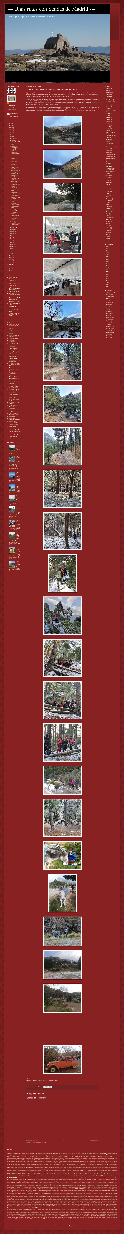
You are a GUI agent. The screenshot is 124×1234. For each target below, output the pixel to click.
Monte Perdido (63, 1188)
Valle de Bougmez (92, 1215)
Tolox (97, 1212)
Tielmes (90, 1212)
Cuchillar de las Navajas (12, 1169)
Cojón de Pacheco (87, 1165)
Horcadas (71, 1177)
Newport (42, 1191)
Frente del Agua (44, 1173)
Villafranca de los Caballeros (12, 1218)
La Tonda (40, 1182)
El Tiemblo (37, 1172)
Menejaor (59, 1187)
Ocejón (64, 1191)
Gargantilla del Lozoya (41, 1175)
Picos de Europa (110, 147)
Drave (28, 1170)
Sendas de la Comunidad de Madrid (14, 419)
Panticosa (37, 1193)
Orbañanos (92, 1191)
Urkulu (8, 1215)
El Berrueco (51, 1170)
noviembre (13, 227)
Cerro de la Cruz (62, 1164)
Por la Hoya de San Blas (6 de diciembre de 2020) (15, 199)
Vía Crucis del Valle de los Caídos (94, 1217)
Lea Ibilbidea (54, 1184)
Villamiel (24, 1218)
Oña (89, 1191)
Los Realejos (106, 1184)
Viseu (41, 1218)
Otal (108, 1191)
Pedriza (38, 1088)
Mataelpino (41, 1187)
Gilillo (71, 1175)
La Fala (70, 1181)
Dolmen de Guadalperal (17, 1170)
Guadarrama (109, 123)
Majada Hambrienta (63, 1185)
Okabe (76, 1191)
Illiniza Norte (71, 1179)
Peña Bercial (52, 1195)
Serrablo (63, 1207)
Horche (93, 1177)
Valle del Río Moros (35, 1217)
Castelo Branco (58, 1162)
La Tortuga (49, 1182)
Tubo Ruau (79, 1214)
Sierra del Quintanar (36, 1210)
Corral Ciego (75, 1167)
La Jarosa (100, 1181)
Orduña (99, 1191)
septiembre (13, 231)
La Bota (41, 1181)
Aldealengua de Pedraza (12, 1153)
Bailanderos (114, 1155)
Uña (107, 1214)
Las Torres (45, 1184)
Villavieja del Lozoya (34, 1218)
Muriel (86, 1190)
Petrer (101, 1196)
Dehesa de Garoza (84, 1169)
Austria (107, 195)
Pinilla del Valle (23, 1199)
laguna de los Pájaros (64, 1182)
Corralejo (80, 1167)
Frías (58, 1173)
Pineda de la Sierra (15, 1199)
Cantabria (108, 105)
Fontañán (35, 1173)
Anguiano (113, 1153)
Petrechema (97, 1196)
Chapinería (30, 1165)
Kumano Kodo (15, 1181)
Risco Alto (100, 1202)
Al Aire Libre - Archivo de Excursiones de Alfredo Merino (14, 326)
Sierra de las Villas (74, 1209)
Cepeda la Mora (33, 1164)
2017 (10, 255)
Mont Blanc (29, 1188)
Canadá (108, 200)
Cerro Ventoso (20, 1165)
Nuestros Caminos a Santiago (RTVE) (14, 390)
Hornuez (96, 1177)
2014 (10, 262)
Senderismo (43, 1088)
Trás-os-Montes (42, 1214)
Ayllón (107, 96)
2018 (10, 253)
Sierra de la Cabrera (36, 1209)
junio (11, 238)
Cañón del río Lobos (100, 1161)
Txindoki (95, 1214)
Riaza (60, 1202)
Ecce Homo (38, 1170)
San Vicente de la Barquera (65, 1205)
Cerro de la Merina (70, 1164)
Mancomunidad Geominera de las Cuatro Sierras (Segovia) (13, 373)
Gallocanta (102, 1173)
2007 (107, 250)
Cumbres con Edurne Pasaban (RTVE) (14, 355)
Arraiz (49, 1155)
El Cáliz (59, 1170)
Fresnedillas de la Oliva (51, 1173)
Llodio (86, 1184)
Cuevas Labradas (77, 1169)
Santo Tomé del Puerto (94, 1205)
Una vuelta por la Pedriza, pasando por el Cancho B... (15, 160)
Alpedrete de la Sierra (53, 1153)
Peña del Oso (105, 1195)
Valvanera (59, 1217)
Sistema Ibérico (110, 171)
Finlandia (26, 1173)
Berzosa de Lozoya (79, 1156)
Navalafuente (114, 1190)
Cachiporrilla (61, 1159)
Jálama (106, 1179)
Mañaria (18, 1187)
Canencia (68, 1161)
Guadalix (115, 1175)
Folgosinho (30, 1173)
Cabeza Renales (18, 1159)
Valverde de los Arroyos (67, 1217)
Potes (76, 1199)
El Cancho (63, 1170)
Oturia (8, 1193)
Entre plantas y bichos (14, 291)
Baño (36, 1156)
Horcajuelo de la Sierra (86, 1177)
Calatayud (76, 1159)
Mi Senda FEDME (13, 376)
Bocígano (91, 1156)
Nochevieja (109, 319)
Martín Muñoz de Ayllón (34, 1187)
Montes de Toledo (110, 135)
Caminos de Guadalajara (12, 341)
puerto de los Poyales (70, 1201)
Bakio (8, 1156)
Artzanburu (64, 1155)
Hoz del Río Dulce (33, 1179)
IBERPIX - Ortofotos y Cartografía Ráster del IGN (14, 365)
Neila (24, 1191)
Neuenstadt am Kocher (36, 1191)
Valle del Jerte (21, 1217)
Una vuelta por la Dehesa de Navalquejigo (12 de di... (15, 188)
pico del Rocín (53, 1198)
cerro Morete (111, 1164)
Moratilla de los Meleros (50, 1190)
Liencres (71, 1184)
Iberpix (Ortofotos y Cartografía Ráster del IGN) (14, 295)
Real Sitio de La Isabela (19, 1202)
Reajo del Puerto (10, 1202)
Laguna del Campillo (73, 1182)
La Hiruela (83, 1181)
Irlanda (107, 219)
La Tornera (44, 1182)
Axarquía (102, 1155)
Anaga (94, 1153)
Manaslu (111, 1185)
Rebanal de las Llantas (29, 1202)
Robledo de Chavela (32, 1204)
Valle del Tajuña (50, 1217)
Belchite (62, 1156)
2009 (107, 254)
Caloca (87, 1159)
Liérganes (75, 1184)
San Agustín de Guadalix (22, 1205)
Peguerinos (20, 1195)
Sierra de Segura (110, 160)
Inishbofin (80, 1179)
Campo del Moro (29, 1161)
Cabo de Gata (109, 99)
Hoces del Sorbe (61, 1177)
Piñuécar (30, 1199)
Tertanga (73, 1212)
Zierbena (80, 1218)
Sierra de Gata (15, 1209)
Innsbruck (84, 1179)
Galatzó (83, 1173)
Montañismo (109, 317)
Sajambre (115, 1204)
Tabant (40, 1212)
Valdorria (73, 1215)
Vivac (43, 1218)
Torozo (115, 1212)
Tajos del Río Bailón (46, 1212)
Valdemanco (22, 1215)
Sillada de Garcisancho (89, 1210)
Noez (51, 1191)
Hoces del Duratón (45, 1177)
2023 (10, 130)
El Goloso (98, 1170)
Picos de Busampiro (83, 1198)
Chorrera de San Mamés (49, 1165)
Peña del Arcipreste (91, 1195)
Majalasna (84, 1185)
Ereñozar (61, 1172)
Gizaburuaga (78, 1175)
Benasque (66, 1156)
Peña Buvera (70, 1195)
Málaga (88, 1185)
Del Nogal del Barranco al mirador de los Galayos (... (14, 166)
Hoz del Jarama (26, 1179)
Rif (72, 1202)
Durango (31, 1170)
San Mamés (41, 1205)
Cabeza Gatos (94, 1158)
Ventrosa (85, 1217)
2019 (10, 251)
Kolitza (11, 1181)
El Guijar (102, 1170)
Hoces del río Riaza (53, 1177)
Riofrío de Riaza (93, 1202)
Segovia (108, 152)
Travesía (108, 336)
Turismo (108, 338)
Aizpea (79, 1152)
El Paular (19, 1172)
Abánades (65, 1152)
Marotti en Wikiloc (13, 299)
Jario (116, 1179)
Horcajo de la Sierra (77, 1177)
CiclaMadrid (12, 346)
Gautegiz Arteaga (58, 1175)
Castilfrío (77, 1162)
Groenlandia (109, 217)
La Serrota (31, 1182)
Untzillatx (104, 1214)
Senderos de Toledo (14, 424)
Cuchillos (19, 1169)
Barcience (39, 1156)
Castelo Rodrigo (72, 1162)
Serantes (45, 1207)
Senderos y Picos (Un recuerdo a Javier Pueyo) (14, 314)
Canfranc (72, 1161)
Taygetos (56, 1212)
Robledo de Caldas (24, 1204)
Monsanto (24, 1188)
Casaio (25, 1162)
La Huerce (88, 1181)
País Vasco (109, 143)
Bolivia (107, 197)
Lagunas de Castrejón (90, 1182)
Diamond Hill (9, 1170)
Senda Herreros (24, 1207)
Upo (108, 1214)
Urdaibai (115, 1214)
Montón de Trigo (26, 1190)
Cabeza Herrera (107, 1158)
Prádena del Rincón (93, 1199)
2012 (10, 266)
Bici (107, 300)
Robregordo (50, 1204)
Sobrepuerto (110, 1210)
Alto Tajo (108, 90)
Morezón (61, 1190)
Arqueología (109, 296)
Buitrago (33, 1158)
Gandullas (109, 1173)
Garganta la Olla (33, 1175)
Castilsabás (89, 1162)
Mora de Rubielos (33, 1190)
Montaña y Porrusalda (14, 301)
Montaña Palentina (110, 132)
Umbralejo (100, 1214)
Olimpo (81, 1191)
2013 (10, 264)
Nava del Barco (98, 1190)
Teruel (107, 177)
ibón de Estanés (52, 1179)
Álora (43, 1153)
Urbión (107, 181)
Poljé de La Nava (51, 1199)
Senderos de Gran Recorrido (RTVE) (13, 422)
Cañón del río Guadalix (91, 1161)
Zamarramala (53, 1218)
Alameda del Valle (85, 1152)
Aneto (109, 1153)
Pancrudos (33, 1193)
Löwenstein (111, 1184)
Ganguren (9, 1175)
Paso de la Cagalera (92, 1193)
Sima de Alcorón (97, 1210)
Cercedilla (42, 1164)
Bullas (40, 1158)
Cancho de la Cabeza (50, 1161)
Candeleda (63, 1161)
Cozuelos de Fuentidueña (103, 1167)
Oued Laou (12, 1193)
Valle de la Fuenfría (102, 1215)
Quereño (100, 1201)
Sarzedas (111, 1205)
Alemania (108, 191)
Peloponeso (29, 1195)
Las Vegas (50, 1184)
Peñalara (44, 1196)
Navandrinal (9, 1191)
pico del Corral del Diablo (32, 1198)
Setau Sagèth (80, 1207)
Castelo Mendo (66, 1162)
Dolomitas (24, 1170)
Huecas (39, 1179)
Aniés (8, 1155)
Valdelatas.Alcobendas (14, 1215)
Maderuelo (40, 1185)
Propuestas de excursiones (12, 307)
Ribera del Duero (64, 1202)
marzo (12, 244)
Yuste (49, 1218)
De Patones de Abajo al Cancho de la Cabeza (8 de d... (15, 205)
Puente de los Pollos (27, 1201)
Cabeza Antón (72, 1158)
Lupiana (15, 1185)
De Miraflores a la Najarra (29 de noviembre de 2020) (14, 217)
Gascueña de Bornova (50, 1175)
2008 (107, 252)
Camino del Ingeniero (112, 1159)
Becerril (58, 1156)
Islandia (108, 221)
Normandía (54, 1191)
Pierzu (96, 1198)
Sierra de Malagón (92, 1209)
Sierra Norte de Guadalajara (12, 427)
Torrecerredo (14, 1214)
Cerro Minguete (105, 1164)
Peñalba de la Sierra (51, 1196)
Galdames (95, 1173)
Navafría (109, 1190)
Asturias (108, 94)
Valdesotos (63, 1215)
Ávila (107, 184)
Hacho (27, 1177)
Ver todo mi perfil (11, 109)
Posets (73, 1199)
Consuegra (56, 1167)
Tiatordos (87, 1212)
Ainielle (76, 1152)
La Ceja (55, 1181)
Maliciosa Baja (102, 1185)
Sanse (72, 1205)
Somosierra (22, 1212)
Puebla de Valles (19, 1201)
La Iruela (92, 1181)
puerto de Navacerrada (80, 1201)
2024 (10, 128)
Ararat (26, 1155)
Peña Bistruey (65, 1195)
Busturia (53, 1158)
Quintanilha (104, 1201)
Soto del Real (31, 1212)
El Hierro (108, 117)
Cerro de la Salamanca (79, 1164)
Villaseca (28, 1218)
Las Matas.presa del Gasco (22, 1184)
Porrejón (65, 1199)
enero (12, 248)
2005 (107, 246)
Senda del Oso (18, 1207)
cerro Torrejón (14, 1165)
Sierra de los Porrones (83, 1209)
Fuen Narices (65, 1173)
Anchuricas (100, 1153)
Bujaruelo (37, 1158)
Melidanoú (55, 1187)
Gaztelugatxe (64, 1175)
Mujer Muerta (70, 1190)
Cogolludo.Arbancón (79, 1165)
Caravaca (9, 1162)
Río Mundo (84, 1202)
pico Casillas (110, 1196)
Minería (108, 315)
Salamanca (109, 150)
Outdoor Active (12, 392)
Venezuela (108, 240)
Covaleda (90, 1167)
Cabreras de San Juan (50, 1159)
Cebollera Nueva (14, 1164)
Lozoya (115, 1184)
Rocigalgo (55, 1204)
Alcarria (108, 88)
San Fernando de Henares (33, 1205)
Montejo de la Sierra (70, 1188)
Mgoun (80, 1187)
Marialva (21, 1187)
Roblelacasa (45, 1204)
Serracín (66, 1207)
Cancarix (43, 1161)
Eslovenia (108, 208)
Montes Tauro (10, 1190)
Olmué (87, 1191)
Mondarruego (19, 1188)
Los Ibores (89, 1184)
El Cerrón (73, 1170)
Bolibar (105, 1156)
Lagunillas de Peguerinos (109, 1182)
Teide (60, 1212)
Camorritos (17, 1161)
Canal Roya (38, 1161)
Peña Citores (76, 1195)
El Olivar (11, 1172)
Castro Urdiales (102, 1162)
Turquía (108, 238)
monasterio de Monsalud (112, 1187)
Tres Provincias (64, 1214)
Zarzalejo (70, 1218)
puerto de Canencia (36, 1201)
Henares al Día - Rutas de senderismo (14, 360)
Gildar (68, 1175)
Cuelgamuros (23, 1169)
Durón (34, 1170)
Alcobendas (114, 1152)
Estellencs (115, 1172)
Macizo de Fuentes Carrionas (28, 1185)
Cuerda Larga (42, 1169)
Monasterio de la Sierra (102, 1187)
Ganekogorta (114, 1173)
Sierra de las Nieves (65, 1209)
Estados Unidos (110, 210)
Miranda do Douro (93, 1187)
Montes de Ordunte (89, 1188)
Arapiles (23, 1155)
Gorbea (82, 1175)
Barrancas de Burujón (46, 1156)
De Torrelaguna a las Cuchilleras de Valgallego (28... (15, 223)
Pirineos (108, 148)
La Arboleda (30, 1181)
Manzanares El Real (11, 1187)
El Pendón (23, 1172)
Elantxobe (45, 1172)
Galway (105, 1173)
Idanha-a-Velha (66, 1179)
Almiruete (35, 1153)
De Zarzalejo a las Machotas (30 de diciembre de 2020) (15, 142)
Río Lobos (80, 1202)
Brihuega (20, 1158)
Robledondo (39, 1204)
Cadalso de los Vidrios (69, 1159)
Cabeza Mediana (11, 1159)
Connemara (51, 1167)
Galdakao (90, 1173)
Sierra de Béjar (109, 156)
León (107, 127)
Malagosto (92, 1185)
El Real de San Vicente (30, 1172)
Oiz (69, 1191)
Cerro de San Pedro (89, 1164)
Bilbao (87, 1156)
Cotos (86, 1167)
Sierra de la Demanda (109, 162)
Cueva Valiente (70, 1169)
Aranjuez (20, 1155)
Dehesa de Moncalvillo (93, 1169)
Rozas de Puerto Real (72, 1204)
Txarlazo (92, 1214)
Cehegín (23, 1164)
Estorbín (9, 1173)
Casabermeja (21, 1162)
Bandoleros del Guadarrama (12, 281)
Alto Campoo (63, 1153)
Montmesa (20, 1190)
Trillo (69, 1214)
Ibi (48, 1179)
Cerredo (47, 1164)
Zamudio (57, 1218)
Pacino (16, 1193)
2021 (10, 134)
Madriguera (48, 1185)
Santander (87, 1205)
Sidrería (108, 334)
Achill (72, 1152)
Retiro (40, 1202)
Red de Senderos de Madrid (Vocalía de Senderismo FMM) (14, 407)
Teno (71, 1212)
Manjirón (115, 1185)
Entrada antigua (95, 1140)
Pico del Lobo (40, 1198)
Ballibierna (23, 1156)
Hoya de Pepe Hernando (103, 1177)
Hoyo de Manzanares (11, 1179)
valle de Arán (77, 1215)
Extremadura (109, 119)
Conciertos (108, 302)
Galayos (86, 1173)
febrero (12, 246)
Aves (107, 298)
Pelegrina (25, 1195)
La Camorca (51, 1181)
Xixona (46, 1218)
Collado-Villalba (114, 1165)
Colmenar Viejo (29, 1167)
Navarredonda (19, 1191)
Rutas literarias (109, 330)
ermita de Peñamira (76, 1172)
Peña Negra (13, 1196)
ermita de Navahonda (68, 1172)
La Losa (109, 1181)
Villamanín (21, 1218)
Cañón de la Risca (82, 1161)
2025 (10, 125)
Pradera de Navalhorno (111, 1199)
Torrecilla (19, 1214)
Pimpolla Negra (101, 1198)
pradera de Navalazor (101, 1199)
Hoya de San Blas (113, 1177)
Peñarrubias (62, 1196)
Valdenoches (39, 1215)
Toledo (107, 179)
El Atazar (47, 1170)
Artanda (56, 1155)
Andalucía (108, 92)
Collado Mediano (106, 1165)
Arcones (37, 1155)
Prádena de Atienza (85, 1199)
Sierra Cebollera (90, 1207)
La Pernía (24, 1182)
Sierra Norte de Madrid (14, 429)
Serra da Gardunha (57, 1207)
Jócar (8, 1181)
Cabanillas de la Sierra (59, 1158)
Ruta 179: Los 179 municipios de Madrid (14, 414)
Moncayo (9, 1188)
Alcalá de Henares (104, 1152)
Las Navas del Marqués (38, 1184)
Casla (43, 1162)
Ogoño (67, 1191)
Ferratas (108, 307)
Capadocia (107, 1161)
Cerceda (38, 1164)
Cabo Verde (109, 199)
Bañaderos (32, 1156)
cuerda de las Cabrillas (34, 1169)
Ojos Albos (72, 1191)
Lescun (64, 1184)
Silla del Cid (82, 1210)
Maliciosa (97, 1185)
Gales (107, 214)
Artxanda (60, 1155)
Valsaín (55, 1217)
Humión (45, 1179)
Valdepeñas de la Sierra (50, 1215)
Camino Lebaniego (11, 1161)
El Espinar (93, 1170)
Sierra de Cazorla (110, 158)
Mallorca (108, 130)
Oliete (79, 1191)
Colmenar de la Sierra (12, 1167)
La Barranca (37, 1181)
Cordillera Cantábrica (111, 110)
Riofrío (88, 1202)
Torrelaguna (23, 1214)
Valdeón (43, 1215)
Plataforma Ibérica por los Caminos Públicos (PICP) (14, 399)
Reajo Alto (114, 1201)
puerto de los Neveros (61, 1201)
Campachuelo (23, 1161)
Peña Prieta (18, 1196)
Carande (115, 1161)
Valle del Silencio (43, 1217)
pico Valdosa (76, 1198)
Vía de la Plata (109, 1217)
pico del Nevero (46, 1198)
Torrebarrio (9, 1214)
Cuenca (108, 113)
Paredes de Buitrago (44, 1193)
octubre (12, 229)
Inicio (64, 1140)
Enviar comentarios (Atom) (39, 1142)
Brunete (23, 1158)
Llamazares (82, 1184)
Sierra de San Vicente (102, 1209)
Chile (107, 202)
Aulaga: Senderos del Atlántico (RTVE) (14, 336)
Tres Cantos (53, 1214)
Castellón (108, 106)
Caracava (111, 1161)
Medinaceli (51, 1187)
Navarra (108, 139)
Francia (108, 212)
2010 (10, 270)
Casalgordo (29, 1162)
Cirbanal (55, 1165)
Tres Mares (58, 1214)
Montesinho (15, 1190)
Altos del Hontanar (81, 1153)
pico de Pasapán (23, 1198)
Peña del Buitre (99, 1195)
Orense (108, 141)
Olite (84, 1191)
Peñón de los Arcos (69, 1196)
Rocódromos (109, 326)
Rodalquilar (65, 1204)
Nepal (107, 232)
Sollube (13, 1212)
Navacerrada (104, 1190)
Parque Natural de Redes (70, 1193)
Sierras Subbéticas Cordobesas (110, 169)
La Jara (96, 1181)
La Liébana (105, 1181)
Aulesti (89, 1155)
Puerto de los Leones (52, 1201)
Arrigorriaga (52, 1155)
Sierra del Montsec (28, 1210)
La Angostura (25, 1181)
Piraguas (108, 322)
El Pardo (15, 1172)
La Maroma (113, 1181)
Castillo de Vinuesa (83, 1162)
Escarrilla (86, 1172)
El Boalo (56, 1170)
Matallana (46, 1187)
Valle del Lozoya (28, 1217)
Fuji (81, 1173)
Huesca (42, 1179)
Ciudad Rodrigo (61, 1165)
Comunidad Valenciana (38, 1167)
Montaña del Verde (35, 1188)
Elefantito (49, 1172)
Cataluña (108, 108)
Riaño (57, 1202)
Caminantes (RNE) (13, 338)
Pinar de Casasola (107, 1198)
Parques (108, 321)
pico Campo (104, 1196)
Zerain (77, 1218)
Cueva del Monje (63, 1169)
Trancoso (37, 1214)
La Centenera (60, 1181)
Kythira (20, 1181)
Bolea (102, 1156)
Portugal (108, 236)
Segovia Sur (12, 416)
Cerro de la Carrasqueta (54, 1164)
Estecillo (110, 1172)
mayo (11, 240)
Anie (116, 1153)
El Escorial (83, 1170)
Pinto (28, 1199)
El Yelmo (41, 1172)
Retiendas (36, 1202)
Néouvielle (27, 1191)
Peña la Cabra (111, 1195)
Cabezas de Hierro (26, 1159)
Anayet (96, 1153)
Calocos (90, 1159)
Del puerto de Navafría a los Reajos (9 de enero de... (14, 148)
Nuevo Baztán (59, 1191)
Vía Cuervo (104, 1217)
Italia (107, 223)
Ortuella (105, 1191)
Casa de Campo (14, 1162)
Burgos (108, 98)
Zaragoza (108, 182)
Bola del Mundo (97, 1156)
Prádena (79, 1199)
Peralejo (85, 1196)
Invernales (108, 313)
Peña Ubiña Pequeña (37, 1196)
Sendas (11, 103)
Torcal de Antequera (102, 1212)
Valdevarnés (68, 1215)
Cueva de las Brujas (55, 1169)
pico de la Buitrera (15, 1198)
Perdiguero (90, 1196)
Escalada (108, 304)
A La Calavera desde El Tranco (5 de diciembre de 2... (14, 211)
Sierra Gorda (42, 1210)
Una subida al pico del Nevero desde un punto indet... (15, 194)
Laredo (15, 1184)
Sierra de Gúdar (28, 1209)
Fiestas (108, 309)
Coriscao (70, 1167)
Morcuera (57, 1190)
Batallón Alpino (53, 1156)
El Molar (114, 1170)
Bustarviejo (48, 1158)
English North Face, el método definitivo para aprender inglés (14, 288)
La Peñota (13, 1182)
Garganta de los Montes (24, 1175)
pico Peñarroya (63, 1198)
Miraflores (87, 1187)
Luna (13, 1185)
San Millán (46, 1205)
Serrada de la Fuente (73, 1207)
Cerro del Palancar (98, 1164)
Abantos (69, 1152)
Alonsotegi (40, 1153)
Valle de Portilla (110, 1215)
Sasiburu (115, 1205)
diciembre (12, 138)
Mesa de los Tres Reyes (66, 1187)
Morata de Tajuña (41, 1190)
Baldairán (15, 1156)
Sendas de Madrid (13, 116)
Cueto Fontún (48, 1169)
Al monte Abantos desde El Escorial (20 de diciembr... (15, 183)
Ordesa (96, 1191)
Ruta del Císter (94, 1204)
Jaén (104, 1179)
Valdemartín (34, 1215)
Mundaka (75, 1190)
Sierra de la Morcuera (109, 165)
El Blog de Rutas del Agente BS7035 (14, 284)
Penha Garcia (34, 1195)
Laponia (108, 227)
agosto (12, 233)
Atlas (86, 1155)
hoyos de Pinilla (19, 1179)
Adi (74, 1152)
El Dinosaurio (78, 1170)
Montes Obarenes (113, 1188)
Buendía (30, 1158)
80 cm (10, 322)
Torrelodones (28, 1214)
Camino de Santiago (111, 101)
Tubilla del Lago (73, 1214)
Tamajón (53, 1212)
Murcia (107, 137)
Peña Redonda (30, 1196)
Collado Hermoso (99, 1165)
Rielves (69, 1202)
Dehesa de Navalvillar (112, 1169)
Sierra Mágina (109, 154)
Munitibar (79, 1190)
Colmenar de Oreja (21, 1167)
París (50, 1193)
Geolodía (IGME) (13, 358)
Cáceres (108, 115)
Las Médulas (30, 1184)
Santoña (100, 1205)
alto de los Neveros (69, 1153)
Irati (92, 1179)
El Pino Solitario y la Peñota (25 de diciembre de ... (15, 172)
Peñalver (58, 1196)
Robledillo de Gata (16, 1204)
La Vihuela (57, 1182)
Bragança (13, 1158)
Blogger (71, 1225)
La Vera (53, 1182)
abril (11, 242)
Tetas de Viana (82, 1212)
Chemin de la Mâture (36, 1165)
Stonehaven (36, 1212)
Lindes (78, 1184)
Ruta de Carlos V (80, 1204)
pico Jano (58, 1198)
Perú (107, 234)
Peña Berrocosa (59, 1195)
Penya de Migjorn (41, 1195)
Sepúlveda (41, 1207)
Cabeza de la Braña (86, 1158)
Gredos (108, 121)
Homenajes (109, 311)
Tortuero (33, 1214)
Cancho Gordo (58, 1161)
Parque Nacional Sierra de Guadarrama (14, 395)
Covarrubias (94, 1167)
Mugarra (65, 1190)
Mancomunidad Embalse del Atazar (13, 368)
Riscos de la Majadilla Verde (108, 1202)
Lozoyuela (9, 1185)
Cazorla (8, 1164)
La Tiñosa (36, 1182)
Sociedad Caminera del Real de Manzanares (14, 432)
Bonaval (112, 1156)
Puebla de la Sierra (11, 1201)
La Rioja (108, 125)
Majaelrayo (79, 1185)
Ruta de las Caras (87, 1204)
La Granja (79, 1181)
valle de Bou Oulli (84, 1215)
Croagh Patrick (114, 1167)
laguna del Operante (81, 1182)
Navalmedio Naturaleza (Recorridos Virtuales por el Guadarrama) (14, 386)
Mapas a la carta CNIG (14, 298)
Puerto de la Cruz (44, 1201)
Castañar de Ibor (47, 1162)
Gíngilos (74, 1175)
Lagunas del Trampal (99, 1182)
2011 (10, 268)
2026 (10, 123)
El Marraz (110, 1170)
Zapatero (61, 1218)
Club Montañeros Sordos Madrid (13, 349)
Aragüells (16, 1155)
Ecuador (108, 204)
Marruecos (108, 230)
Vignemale (115, 1217)
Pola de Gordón (44, 1199)
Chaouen (25, 1165)
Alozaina (46, 1153)
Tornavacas (111, 1212)
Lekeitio (58, 1184)
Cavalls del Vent (113, 1162)
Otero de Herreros (113, 1191)
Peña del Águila (83, 1195)
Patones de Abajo (104, 1193)
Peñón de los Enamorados (78, 1196)
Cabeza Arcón (79, 1158)
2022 (10, 132)
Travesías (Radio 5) (13, 435)
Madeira (108, 228)
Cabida (32, 1159)
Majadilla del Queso (72, 1185)
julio (11, 235)
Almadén (23, 1153)
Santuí (107, 1205)
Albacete (91, 1152)
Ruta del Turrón (110, 328)
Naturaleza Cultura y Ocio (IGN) (14, 382)
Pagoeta (23, 1193)
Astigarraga (78, 1155)
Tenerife (108, 175)
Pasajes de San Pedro (83, 1193)
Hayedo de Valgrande (33, 1177)
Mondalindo (13, 1188)
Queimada (108, 324)
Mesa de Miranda (74, 1187)
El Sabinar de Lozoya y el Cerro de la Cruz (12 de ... (15, 154)
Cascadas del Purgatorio (36, 1162)
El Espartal (89, 1170)
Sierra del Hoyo (21, 1210)
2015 (10, 260)
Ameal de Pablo (89, 1153)
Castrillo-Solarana (95, 1162)
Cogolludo (72, 1165)
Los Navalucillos (100, 1184)
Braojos (16, 1158)
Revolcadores (53, 1202)
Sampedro (15, 1205)
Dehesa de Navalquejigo (103, 1169)
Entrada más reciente (31, 1140)
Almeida (31, 1153)
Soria (107, 173)
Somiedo (17, 1212)
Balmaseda (27, 1156)
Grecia (107, 215)
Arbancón (30, 1155)
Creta (109, 1167)
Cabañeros (67, 1158)
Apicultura (108, 294)
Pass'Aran (98, 1193)
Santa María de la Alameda (79, 1205)
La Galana (74, 1181)
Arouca (40, 1155)
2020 (10, 136)
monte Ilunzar (57, 1188)
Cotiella (83, 1167)
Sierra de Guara (21, 1209)
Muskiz (89, 1190)
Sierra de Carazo (110, 1207)
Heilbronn (39, 1177)
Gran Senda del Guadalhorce (90, 1175)
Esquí (107, 306)
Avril (100, 1155)
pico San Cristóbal (70, 1198)
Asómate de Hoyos (71, 1155)
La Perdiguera (18, 1182)
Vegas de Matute (76, 1217)
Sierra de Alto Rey (97, 1207)
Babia (110, 1155)
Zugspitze (84, 1218)
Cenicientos (27, 1164)
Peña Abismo (47, 1195)
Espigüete (98, 1172)
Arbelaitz (34, 1155)
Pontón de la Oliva (59, 1199)
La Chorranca (66, 1181)
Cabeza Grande (101, 1158)
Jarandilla (112, 1179)
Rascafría (109, 1201)
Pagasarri (19, 1193)
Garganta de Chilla (15, 1175)
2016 (10, 257)
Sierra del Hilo (15, 1210)
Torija (108, 1212)
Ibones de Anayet (59, 1179)
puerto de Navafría (90, 1201)
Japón (107, 225)
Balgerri (18, 1156)
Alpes (107, 193)
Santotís (104, 1205)
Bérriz (73, 1156)
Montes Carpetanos (80, 1188)
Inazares (76, 1179)
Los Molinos (94, 1184)
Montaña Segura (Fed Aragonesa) (14, 379)
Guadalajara (110, 1175)
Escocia (108, 206)
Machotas (19, 1185)
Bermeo (70, 1156)
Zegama (73, 1218)
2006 (107, 248)
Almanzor (27, 1153)
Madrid (107, 128)
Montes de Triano (104, 1188)
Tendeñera (63, 1212)
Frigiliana (60, 1173)
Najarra (92, 1190)
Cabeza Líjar (114, 1158)
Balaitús (11, 1156)
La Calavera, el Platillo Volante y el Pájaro (37, 1080)
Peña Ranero (24, 1196)
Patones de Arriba (113, 1193)
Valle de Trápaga (15, 1217)
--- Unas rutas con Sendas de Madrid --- (51, 9)
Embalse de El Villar (56, 1172)
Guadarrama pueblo (22, 1177)
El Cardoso (68, 1170)
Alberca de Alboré (96, 1152)
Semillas (13, 1207)
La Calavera (33, 1088)
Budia (27, 1158)
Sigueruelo (77, 1210)
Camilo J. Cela (95, 1159)
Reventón (48, 1202)
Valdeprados (57, 1215)
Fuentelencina (77, 1173)
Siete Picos (72, 1210)
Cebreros (19, 1164)
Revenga (44, 1202)
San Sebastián (57, 1205)
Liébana (67, 1184)
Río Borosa (75, 1202)
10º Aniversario (109, 293)
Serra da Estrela (50, 1207)
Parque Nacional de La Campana (58, 1193)
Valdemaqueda (28, 1215)
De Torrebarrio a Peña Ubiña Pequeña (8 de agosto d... (14, 177)
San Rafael (51, 1205)
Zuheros (87, 1218)
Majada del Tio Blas (55, 1185)
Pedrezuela (9, 1195)
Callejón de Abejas (82, 1159)
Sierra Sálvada (54, 1210)
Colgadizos (93, 1165)
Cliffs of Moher (67, 1165)
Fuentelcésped (71, 1173)
